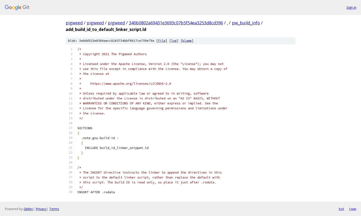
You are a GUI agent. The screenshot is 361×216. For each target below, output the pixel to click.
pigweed (74, 23)
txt (341, 209)
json (352, 209)
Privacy (41, 209)
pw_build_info (246, 23)
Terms (54, 209)
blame (187, 41)
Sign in (351, 7)
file (161, 41)
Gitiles (28, 209)
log (174, 41)
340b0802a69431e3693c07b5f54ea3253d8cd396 (176, 23)
